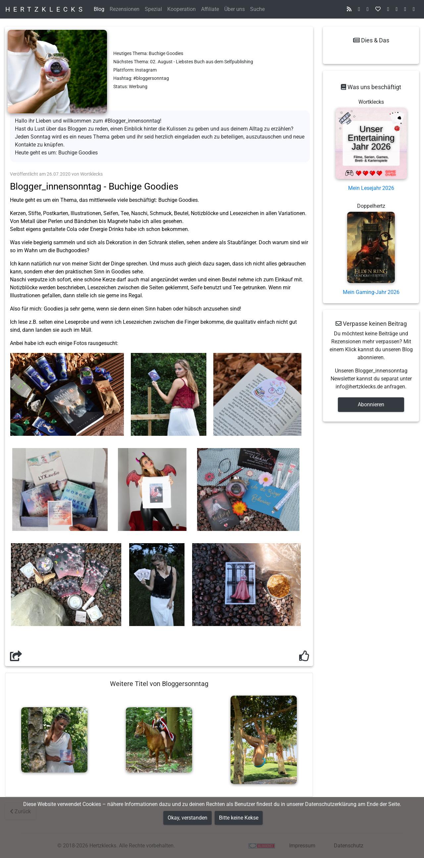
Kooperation (181, 9)
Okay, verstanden (187, 818)
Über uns (234, 9)
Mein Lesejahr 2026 (371, 188)
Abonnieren (371, 404)
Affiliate (210, 9)
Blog (99, 9)
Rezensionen (124, 9)
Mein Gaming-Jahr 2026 (371, 292)
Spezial (153, 9)
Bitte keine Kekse (238, 818)
